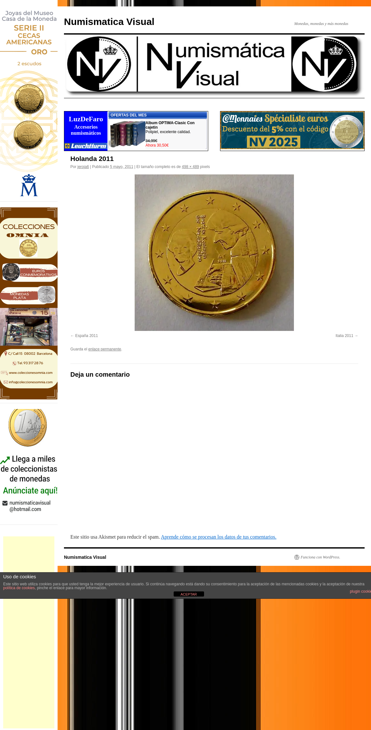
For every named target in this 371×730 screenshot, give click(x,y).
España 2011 (86, 335)
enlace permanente (104, 349)
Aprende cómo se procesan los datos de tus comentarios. (218, 537)
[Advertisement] (28, 632)
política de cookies (19, 588)
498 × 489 (190, 166)
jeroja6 (83, 166)
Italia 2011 (344, 335)
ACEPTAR (188, 594)
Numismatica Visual (109, 21)
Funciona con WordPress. (320, 557)
